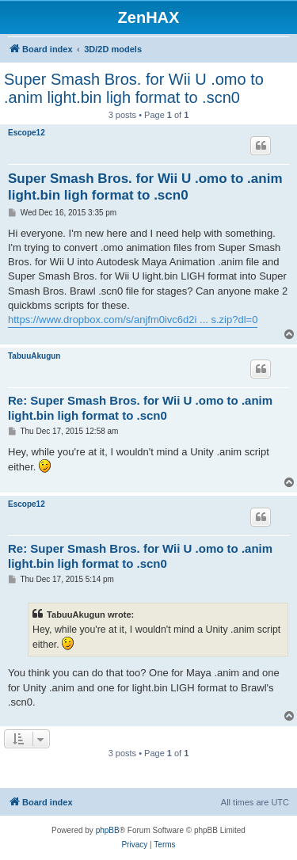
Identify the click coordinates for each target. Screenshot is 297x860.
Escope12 (26, 132)
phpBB (108, 830)
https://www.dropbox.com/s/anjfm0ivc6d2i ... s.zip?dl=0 (132, 319)
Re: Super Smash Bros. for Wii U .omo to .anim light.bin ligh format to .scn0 (140, 408)
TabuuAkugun (34, 356)
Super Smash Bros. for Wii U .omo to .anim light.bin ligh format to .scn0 (134, 88)
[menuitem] (134, 845)
